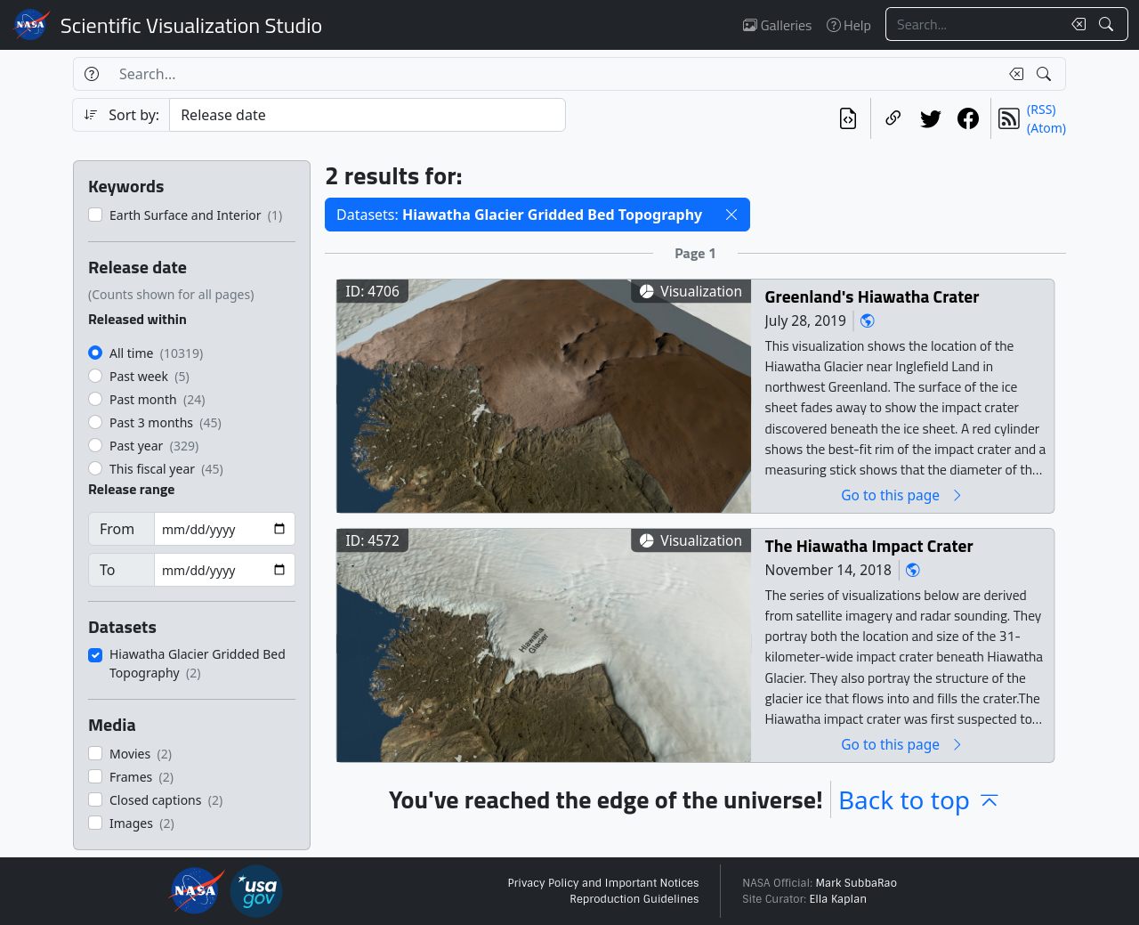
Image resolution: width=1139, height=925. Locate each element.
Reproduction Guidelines (634, 899)
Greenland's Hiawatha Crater (872, 296)
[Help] (91, 74)
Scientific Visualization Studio (191, 25)
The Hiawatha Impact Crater (869, 545)
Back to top (920, 799)
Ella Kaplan (839, 899)
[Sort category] (367, 115)
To (107, 570)
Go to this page (902, 494)
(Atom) (1046, 127)
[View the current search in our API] (848, 118)
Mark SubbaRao (856, 883)
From (117, 529)
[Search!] (1108, 24)
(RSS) (1041, 109)
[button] (731, 214)
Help (849, 25)
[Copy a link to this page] (893, 118)
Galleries (777, 25)
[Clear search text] (1075, 24)
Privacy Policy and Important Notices (603, 883)
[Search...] (973, 24)
